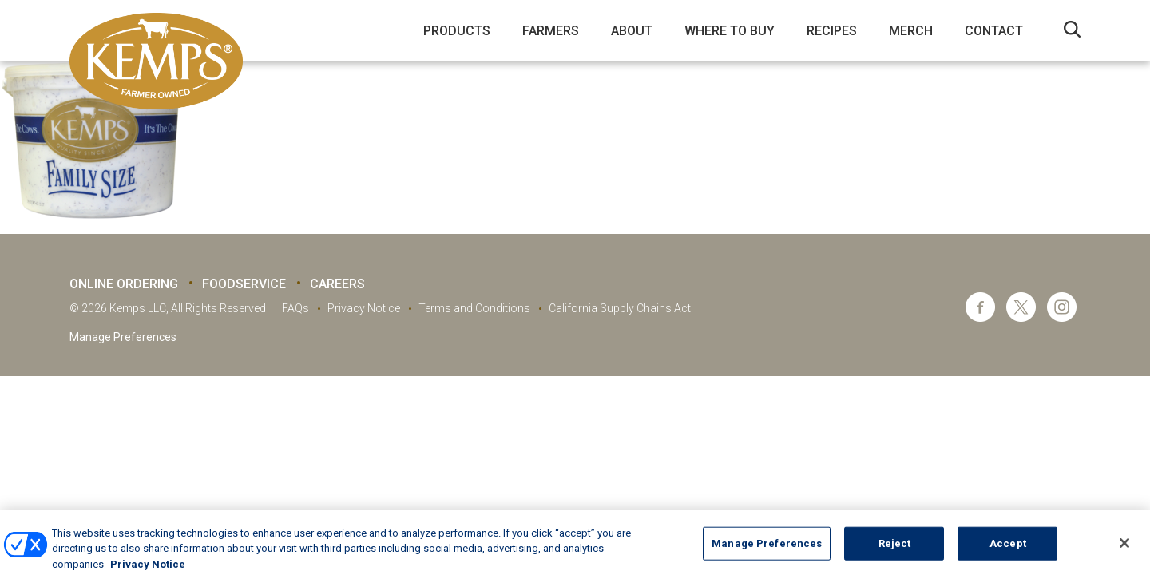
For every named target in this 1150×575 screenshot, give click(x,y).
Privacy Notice (363, 308)
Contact (994, 30)
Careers (337, 283)
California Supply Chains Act (620, 308)
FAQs (295, 308)
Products (456, 30)
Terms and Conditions (474, 308)
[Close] (1124, 552)
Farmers (550, 30)
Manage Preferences (122, 337)
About (631, 30)
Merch (911, 30)
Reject (894, 553)
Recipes (832, 30)
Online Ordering (123, 283)
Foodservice (244, 283)
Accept (1007, 553)
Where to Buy (729, 30)
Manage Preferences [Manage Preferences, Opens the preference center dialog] (767, 553)
